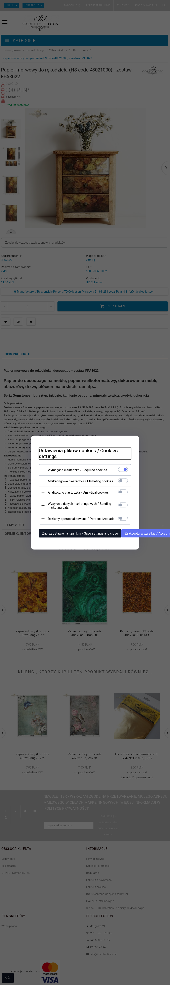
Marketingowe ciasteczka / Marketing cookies (80, 481)
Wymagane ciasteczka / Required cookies (77, 470)
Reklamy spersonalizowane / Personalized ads (81, 519)
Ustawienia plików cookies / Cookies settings (78, 453)
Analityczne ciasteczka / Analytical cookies (78, 492)
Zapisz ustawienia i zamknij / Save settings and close (80, 533)
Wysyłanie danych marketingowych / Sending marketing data (79, 505)
